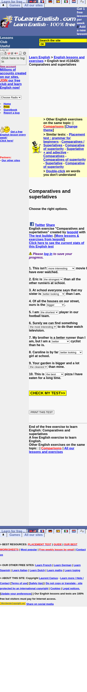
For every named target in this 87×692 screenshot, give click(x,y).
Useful (5, 46)
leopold (72, 232)
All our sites (33, 5)
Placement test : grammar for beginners (64, 138)
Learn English (39, 57)
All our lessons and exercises (51, 450)
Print (7, 106)
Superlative (53, 163)
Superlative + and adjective (63, 150)
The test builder (40, 235)
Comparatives (53, 156)
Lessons (6, 37)
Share (50, 225)
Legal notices (71, 588)
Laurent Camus (48, 578)
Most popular (29, 549)
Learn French (43, 565)
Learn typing (72, 570)
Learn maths (54, 570)
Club (3, 42)
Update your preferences (16, 593)
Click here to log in (13, 59)
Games (14, 5)
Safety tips (36, 583)
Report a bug (12, 112)
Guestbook (10, 109)
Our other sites (11, 160)
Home (7, 103)
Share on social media (40, 603)
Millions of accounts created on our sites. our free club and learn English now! (13, 78)
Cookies (55, 588)
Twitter (40, 225)
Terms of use (19, 583)
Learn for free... (13, 531)
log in (48, 254)
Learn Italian (20, 570)
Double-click (55, 171)
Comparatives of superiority (64, 159)
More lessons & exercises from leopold (54, 237)
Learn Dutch (37, 570)
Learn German (62, 565)
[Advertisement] (58, 86)
